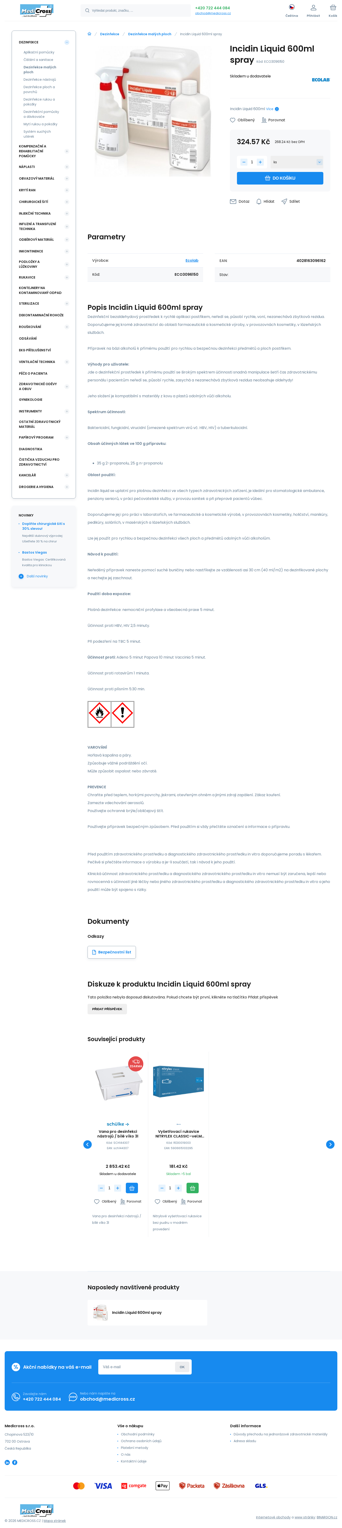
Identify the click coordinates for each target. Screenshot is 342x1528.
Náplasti (27, 166)
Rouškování (30, 326)
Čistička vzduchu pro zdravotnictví (39, 462)
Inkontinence (31, 251)
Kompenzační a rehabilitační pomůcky (32, 151)
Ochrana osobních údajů (141, 1441)
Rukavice (27, 277)
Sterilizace (29, 303)
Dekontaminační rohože (41, 315)
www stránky (305, 1517)
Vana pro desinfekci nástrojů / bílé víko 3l (117, 1134)
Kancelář (27, 475)
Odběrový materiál (36, 239)
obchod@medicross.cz (213, 13)
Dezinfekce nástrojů (40, 79)
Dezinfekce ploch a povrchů (39, 89)
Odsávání (28, 338)
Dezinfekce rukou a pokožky (39, 102)
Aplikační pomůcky (39, 52)
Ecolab (192, 260)
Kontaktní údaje (134, 1461)
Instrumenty (30, 411)
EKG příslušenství (35, 350)
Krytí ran (27, 190)
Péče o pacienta (33, 373)
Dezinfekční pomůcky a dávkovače (41, 114)
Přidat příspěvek (107, 1009)
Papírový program (36, 437)
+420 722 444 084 (212, 8)
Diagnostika (30, 449)
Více (269, 109)
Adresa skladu (245, 1441)
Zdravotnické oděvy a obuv (38, 386)
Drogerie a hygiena (36, 487)
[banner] (37, 11)
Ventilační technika (37, 361)
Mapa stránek (55, 1520)
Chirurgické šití (33, 201)
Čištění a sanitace (38, 59)
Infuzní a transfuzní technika (37, 226)
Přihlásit (182, 1367)
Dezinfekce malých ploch (149, 34)
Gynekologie (30, 399)
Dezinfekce (109, 34)
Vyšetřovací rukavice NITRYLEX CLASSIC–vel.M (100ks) (178, 1134)
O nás (125, 1454)
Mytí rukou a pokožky (40, 124)
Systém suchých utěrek (37, 134)
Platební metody (134, 1447)
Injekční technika (35, 213)
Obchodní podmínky (138, 1434)
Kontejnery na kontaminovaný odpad (40, 290)
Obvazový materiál (36, 178)
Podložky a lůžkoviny (29, 264)
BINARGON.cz (327, 1517)
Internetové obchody (273, 1517)
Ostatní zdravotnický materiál (39, 424)
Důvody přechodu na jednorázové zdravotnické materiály (281, 1434)
